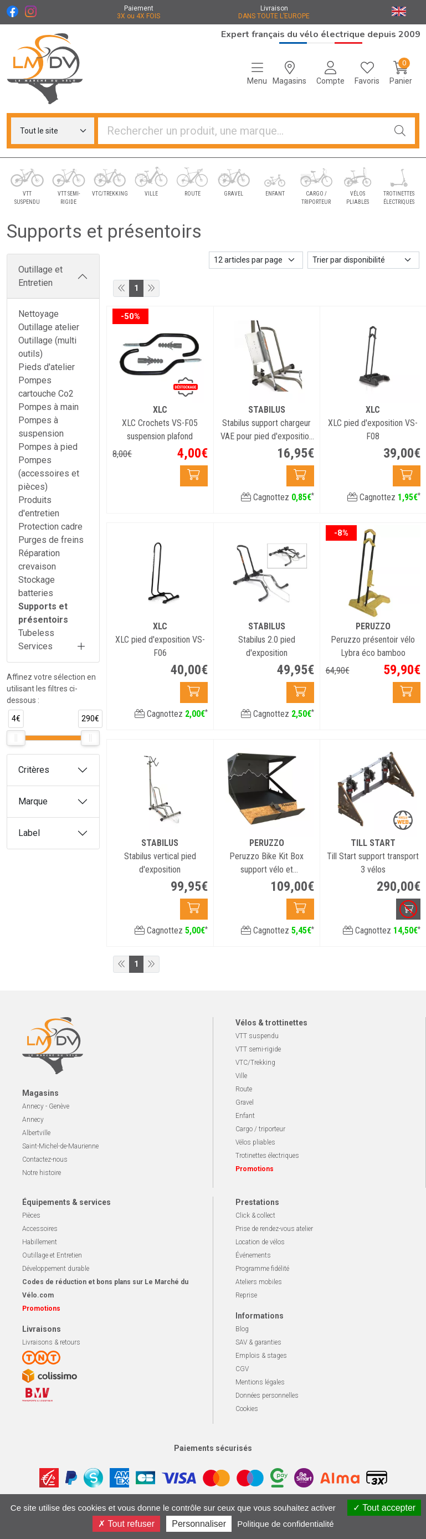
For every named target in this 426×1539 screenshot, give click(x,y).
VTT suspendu (257, 1036)
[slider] (16, 738)
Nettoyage (38, 314)
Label (29, 833)
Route (243, 1089)
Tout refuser (126, 1523)
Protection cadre (50, 526)
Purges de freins (51, 540)
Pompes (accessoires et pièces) (48, 473)
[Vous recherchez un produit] (242, 130)
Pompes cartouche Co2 (46, 387)
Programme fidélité (262, 1269)
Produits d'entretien (38, 507)
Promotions (254, 1169)
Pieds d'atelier (46, 367)
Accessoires (40, 1229)
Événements (253, 1255)
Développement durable (55, 1269)
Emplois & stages (261, 1356)
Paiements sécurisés (213, 1448)
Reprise (246, 1295)
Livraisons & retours (51, 1342)
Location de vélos (260, 1242)
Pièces (31, 1215)
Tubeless (36, 633)
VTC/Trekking (255, 1062)
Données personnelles (267, 1395)
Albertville (36, 1133)
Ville (241, 1076)
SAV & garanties (258, 1342)
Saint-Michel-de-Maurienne (60, 1146)
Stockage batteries (36, 586)
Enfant (245, 1116)
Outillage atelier (48, 327)
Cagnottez (277, 497)
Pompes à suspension (41, 427)
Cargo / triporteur (260, 1129)
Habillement (39, 1242)
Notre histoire (41, 1173)
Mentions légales (260, 1382)
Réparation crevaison (39, 560)
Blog (242, 1329)
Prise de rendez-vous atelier (274, 1229)
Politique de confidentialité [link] (285, 1523)
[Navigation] (257, 73)
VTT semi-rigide (258, 1049)
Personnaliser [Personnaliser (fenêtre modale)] (199, 1523)
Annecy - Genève (45, 1106)
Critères (33, 770)
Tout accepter (384, 1507)
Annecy (33, 1120)
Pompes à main (48, 407)
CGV (242, 1369)
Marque (33, 801)
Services (35, 646)
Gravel (244, 1102)
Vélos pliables (255, 1142)
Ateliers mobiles (258, 1282)
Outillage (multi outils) (47, 347)
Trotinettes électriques (267, 1156)
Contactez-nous (45, 1159)
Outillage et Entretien (40, 276)
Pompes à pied (48, 447)
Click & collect (255, 1215)
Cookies (246, 1409)
